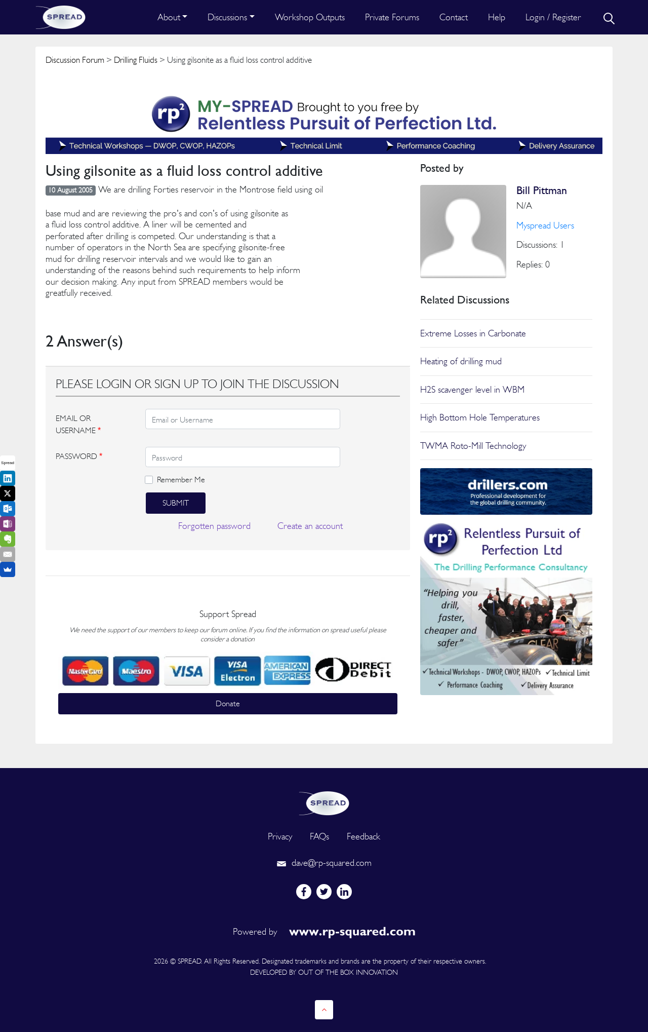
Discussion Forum (75, 60)
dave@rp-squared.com (324, 862)
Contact (453, 17)
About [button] (168, 17)
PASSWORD (79, 456)
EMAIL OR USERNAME (78, 424)
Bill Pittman (541, 190)
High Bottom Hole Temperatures (480, 417)
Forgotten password (214, 525)
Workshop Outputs (310, 17)
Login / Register (553, 17)
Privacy (280, 836)
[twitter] (324, 891)
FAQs (319, 836)
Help (496, 17)
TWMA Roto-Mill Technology (473, 445)
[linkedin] (344, 891)
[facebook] (303, 891)
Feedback (363, 836)
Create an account (310, 525)
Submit (176, 503)
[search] (608, 17)
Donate (228, 703)
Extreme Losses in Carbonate (473, 333)
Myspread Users (545, 225)
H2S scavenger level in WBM (472, 389)
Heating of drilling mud (461, 361)
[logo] (324, 802)
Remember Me (181, 479)
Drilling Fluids (135, 60)
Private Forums (392, 17)
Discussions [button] (227, 17)
